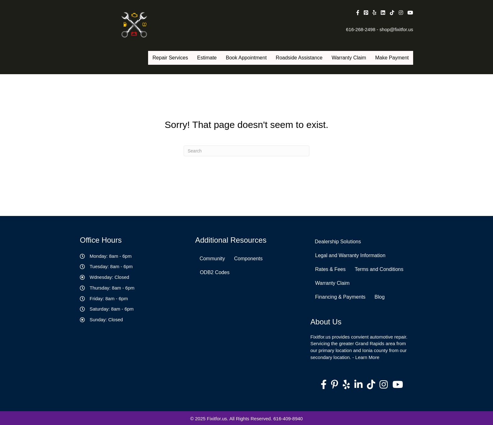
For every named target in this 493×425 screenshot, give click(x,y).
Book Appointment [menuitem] (246, 57)
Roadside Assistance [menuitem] (299, 57)
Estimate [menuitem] (207, 57)
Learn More (367, 357)
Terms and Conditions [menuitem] (379, 269)
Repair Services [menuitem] (170, 57)
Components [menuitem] (248, 258)
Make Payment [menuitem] (392, 57)
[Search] (246, 151)
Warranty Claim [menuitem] (349, 57)
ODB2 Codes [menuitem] (215, 272)
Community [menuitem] (212, 258)
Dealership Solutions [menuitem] (338, 241)
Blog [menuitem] (379, 297)
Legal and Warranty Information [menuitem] (350, 255)
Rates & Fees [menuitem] (330, 269)
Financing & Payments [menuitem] (340, 297)
